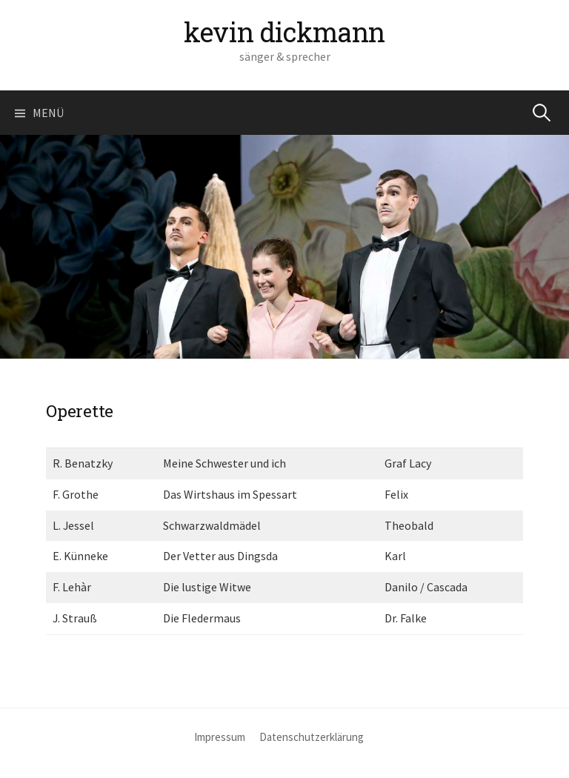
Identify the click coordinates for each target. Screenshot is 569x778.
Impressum (219, 737)
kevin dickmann (284, 32)
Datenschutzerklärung (311, 737)
